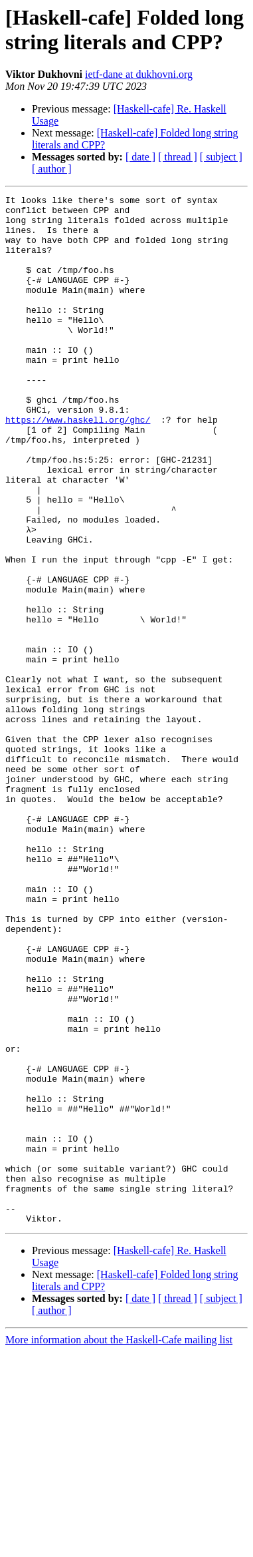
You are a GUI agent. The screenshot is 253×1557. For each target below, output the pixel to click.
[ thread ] (177, 156)
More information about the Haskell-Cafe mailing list (118, 1545)
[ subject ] (221, 156)
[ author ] (52, 168)
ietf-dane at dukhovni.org (139, 74)
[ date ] (140, 156)
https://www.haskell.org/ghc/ (77, 465)
